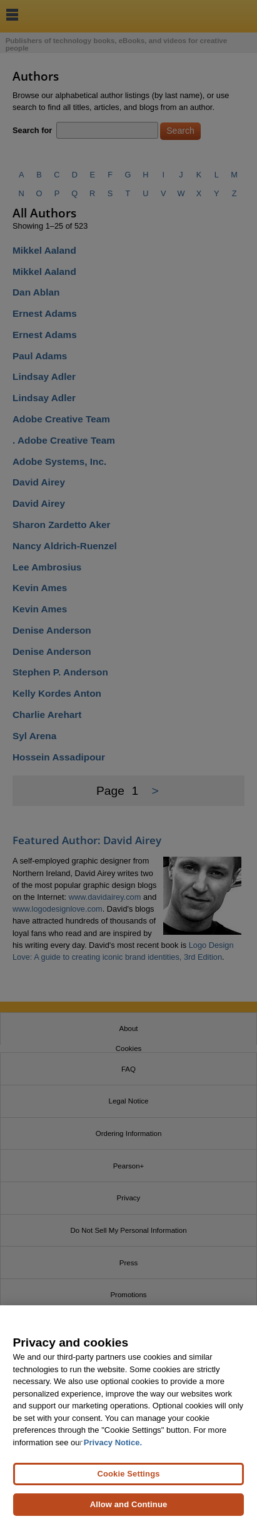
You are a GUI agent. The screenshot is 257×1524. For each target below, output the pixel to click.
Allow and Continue (129, 1504)
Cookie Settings (128, 1473)
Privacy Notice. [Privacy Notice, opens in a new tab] (113, 1442)
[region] (128, 1414)
